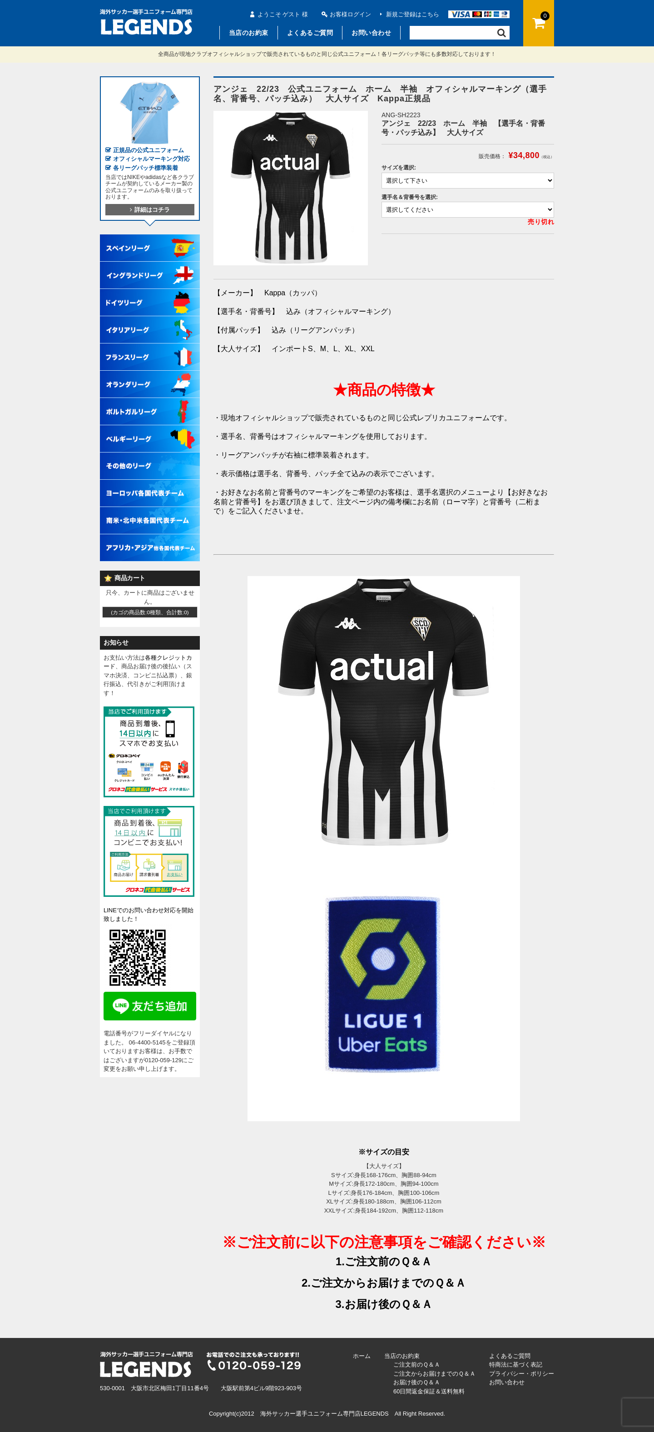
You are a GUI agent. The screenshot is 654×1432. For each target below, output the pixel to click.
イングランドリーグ (150, 266)
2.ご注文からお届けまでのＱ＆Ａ (384, 1283)
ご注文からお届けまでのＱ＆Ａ (434, 1373)
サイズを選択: (399, 167)
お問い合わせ (371, 32)
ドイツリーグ (150, 293)
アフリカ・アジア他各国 (150, 538)
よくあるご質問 (310, 32)
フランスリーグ (150, 348)
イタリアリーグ (150, 320)
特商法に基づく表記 (515, 1364)
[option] (290, 188)
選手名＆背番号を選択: (410, 197)
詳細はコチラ (150, 209)
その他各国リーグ (150, 457)
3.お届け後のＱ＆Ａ (383, 1304)
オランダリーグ (150, 375)
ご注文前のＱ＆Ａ (416, 1364)
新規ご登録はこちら (412, 14)
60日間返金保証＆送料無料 (429, 1391)
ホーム (362, 1355)
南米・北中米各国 (150, 511)
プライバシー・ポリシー (521, 1373)
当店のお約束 (248, 32)
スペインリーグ (150, 239)
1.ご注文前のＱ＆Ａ (384, 1261)
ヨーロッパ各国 (150, 484)
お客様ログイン (350, 14)
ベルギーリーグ (150, 429)
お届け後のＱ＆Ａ (416, 1382)
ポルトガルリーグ (150, 402)
